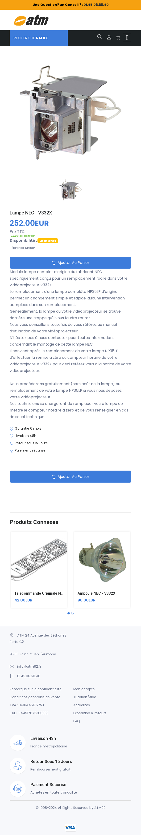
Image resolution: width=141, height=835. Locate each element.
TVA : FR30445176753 (27, 705)
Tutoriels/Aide (84, 697)
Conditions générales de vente (35, 697)
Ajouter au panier (70, 263)
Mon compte (84, 689)
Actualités (81, 705)
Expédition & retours (89, 713)
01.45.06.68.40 (96, 4)
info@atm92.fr (29, 666)
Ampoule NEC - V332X (97, 593)
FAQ (76, 721)
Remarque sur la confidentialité (36, 689)
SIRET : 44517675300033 (29, 713)
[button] (68, 613)
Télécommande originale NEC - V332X (47, 593)
